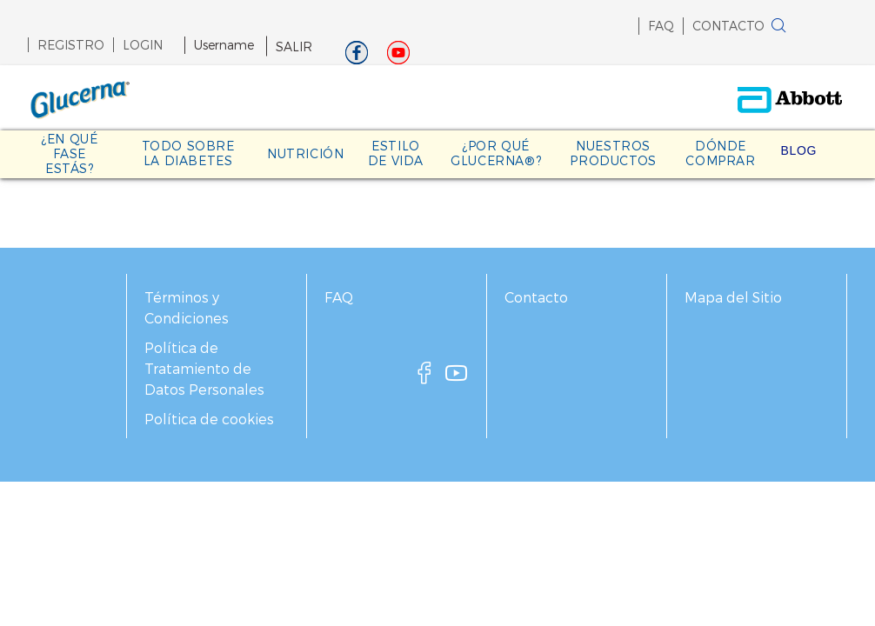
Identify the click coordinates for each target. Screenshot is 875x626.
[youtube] (456, 377)
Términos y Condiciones (186, 307)
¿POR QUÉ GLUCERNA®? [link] (496, 153)
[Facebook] (356, 57)
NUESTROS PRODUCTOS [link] (613, 153)
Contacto (536, 297)
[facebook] (424, 377)
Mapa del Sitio (733, 297)
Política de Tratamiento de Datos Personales (204, 368)
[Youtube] (398, 57)
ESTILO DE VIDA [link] (396, 153)
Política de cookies (209, 418)
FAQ (661, 25)
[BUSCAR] (778, 27)
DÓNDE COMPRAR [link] (720, 153)
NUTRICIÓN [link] (305, 153)
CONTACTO (728, 25)
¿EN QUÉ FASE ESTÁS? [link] (69, 153)
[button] (806, 29)
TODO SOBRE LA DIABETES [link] (188, 153)
